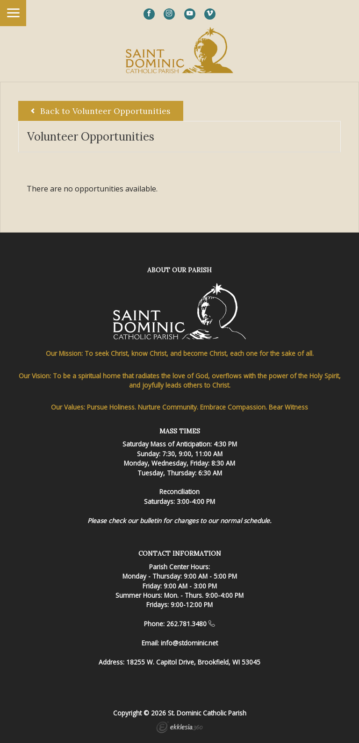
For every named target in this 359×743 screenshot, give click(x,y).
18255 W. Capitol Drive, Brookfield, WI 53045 (193, 662)
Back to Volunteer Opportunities (101, 111)
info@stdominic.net (189, 642)
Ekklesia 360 (179, 729)
